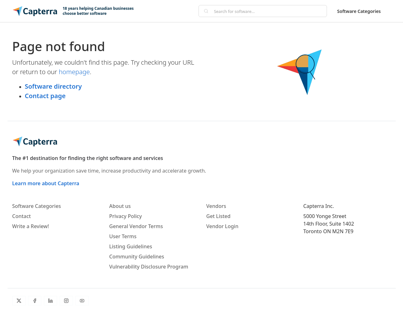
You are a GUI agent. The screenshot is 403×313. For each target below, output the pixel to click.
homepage (74, 72)
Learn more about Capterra (46, 183)
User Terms (122, 236)
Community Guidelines (136, 256)
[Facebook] (34, 300)
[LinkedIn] (50, 300)
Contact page (45, 96)
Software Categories (359, 11)
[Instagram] (66, 300)
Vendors (216, 206)
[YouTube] (82, 300)
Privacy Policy (125, 216)
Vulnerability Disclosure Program (148, 266)
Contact (21, 216)
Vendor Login (222, 226)
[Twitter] (19, 300)
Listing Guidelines (130, 246)
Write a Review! (30, 226)
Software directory (53, 86)
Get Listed (218, 216)
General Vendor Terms (136, 226)
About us (120, 206)
